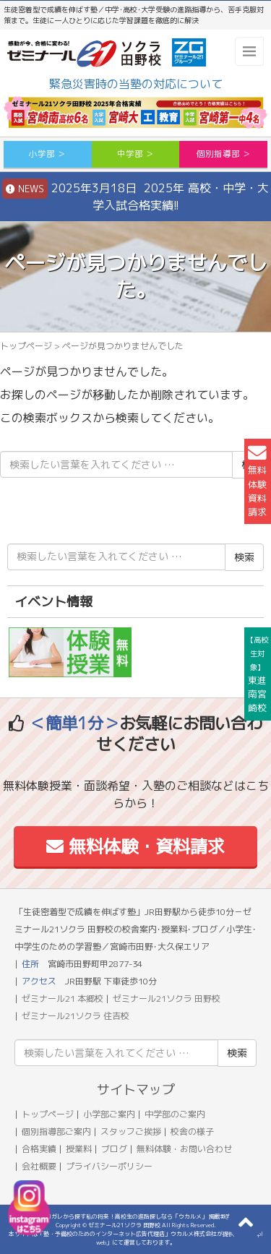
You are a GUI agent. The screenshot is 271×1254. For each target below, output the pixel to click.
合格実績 (39, 1149)
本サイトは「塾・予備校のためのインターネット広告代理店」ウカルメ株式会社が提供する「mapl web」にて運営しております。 (136, 1238)
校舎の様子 (192, 1131)
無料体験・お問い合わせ (184, 1149)
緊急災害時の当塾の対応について (136, 84)
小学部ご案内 (109, 1114)
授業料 (79, 1149)
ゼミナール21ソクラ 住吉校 (75, 1016)
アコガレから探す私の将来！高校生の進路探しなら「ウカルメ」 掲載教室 (136, 1216)
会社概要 (39, 1166)
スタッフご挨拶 (130, 1131)
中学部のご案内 (175, 1114)
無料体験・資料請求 (135, 846)
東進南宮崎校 (257, 675)
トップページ (26, 346)
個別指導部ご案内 (56, 1131)
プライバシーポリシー (109, 1166)
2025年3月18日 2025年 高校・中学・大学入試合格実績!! (135, 196)
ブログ (114, 1149)
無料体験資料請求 (257, 481)
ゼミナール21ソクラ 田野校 (166, 998)
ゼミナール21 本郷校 (62, 998)
